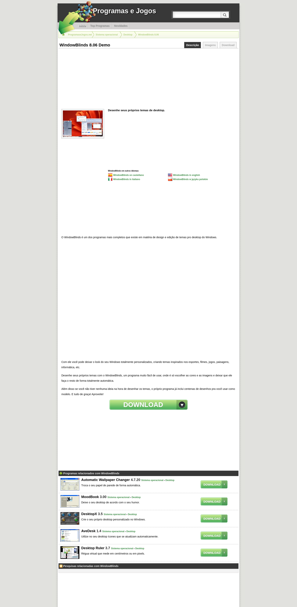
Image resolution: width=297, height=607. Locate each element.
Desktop (169, 480)
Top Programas (100, 25)
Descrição (192, 45)
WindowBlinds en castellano (126, 174)
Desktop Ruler (92, 548)
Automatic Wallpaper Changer (105, 480)
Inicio (82, 25)
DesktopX (89, 514)
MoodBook (90, 497)
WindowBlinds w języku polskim (188, 179)
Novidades (120, 25)
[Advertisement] (148, 76)
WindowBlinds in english (184, 174)
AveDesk (88, 531)
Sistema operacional (152, 480)
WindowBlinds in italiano (124, 179)
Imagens (210, 45)
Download (228, 45)
